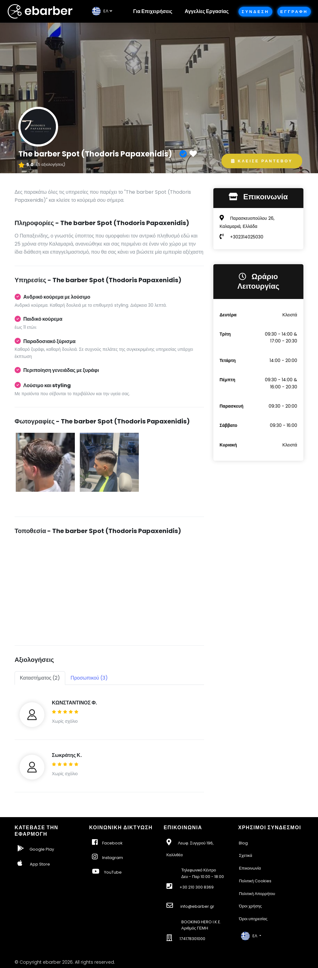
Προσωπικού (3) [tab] (89, 677)
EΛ (100, 11)
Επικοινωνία (250, 868)
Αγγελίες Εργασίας (207, 11)
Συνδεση (255, 12)
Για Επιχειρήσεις (152, 11)
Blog (243, 843)
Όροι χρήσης (250, 906)
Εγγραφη (294, 12)
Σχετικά (245, 855)
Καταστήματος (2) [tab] (40, 677)
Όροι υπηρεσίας (253, 919)
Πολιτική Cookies (255, 881)
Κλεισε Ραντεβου (262, 161)
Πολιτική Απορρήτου (257, 894)
